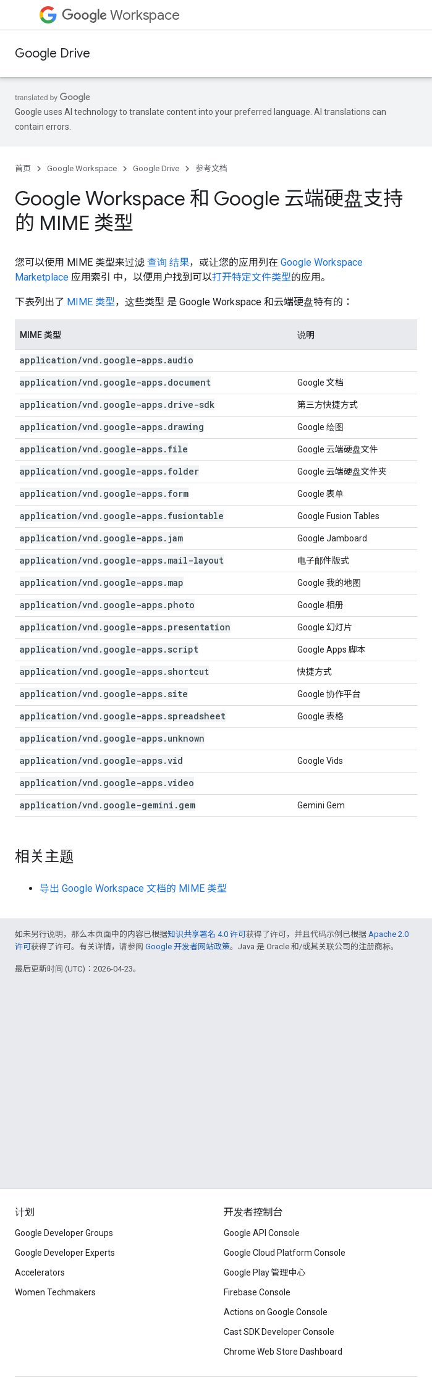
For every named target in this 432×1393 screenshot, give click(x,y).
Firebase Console (257, 1292)
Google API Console (262, 1233)
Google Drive (52, 53)
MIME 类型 (91, 302)
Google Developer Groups (64, 1233)
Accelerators (40, 1272)
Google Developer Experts (65, 1253)
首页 (23, 168)
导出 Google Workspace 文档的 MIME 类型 (133, 888)
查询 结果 (168, 262)
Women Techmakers (55, 1292)
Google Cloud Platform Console (284, 1253)
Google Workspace (82, 168)
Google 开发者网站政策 (187, 946)
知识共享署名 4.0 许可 (206, 934)
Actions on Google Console (276, 1312)
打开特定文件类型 (251, 277)
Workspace (121, 15)
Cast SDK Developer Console (279, 1332)
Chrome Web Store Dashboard (283, 1352)
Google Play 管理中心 (265, 1272)
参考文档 (211, 168)
